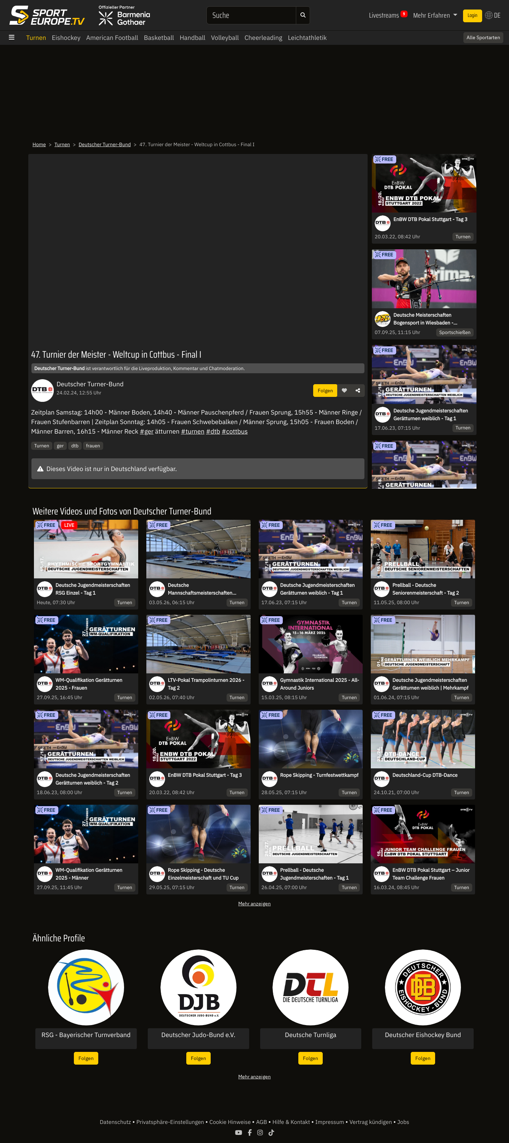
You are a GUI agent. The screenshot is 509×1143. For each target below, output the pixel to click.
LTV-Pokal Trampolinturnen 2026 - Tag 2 (206, 684)
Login (473, 15)
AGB (262, 1122)
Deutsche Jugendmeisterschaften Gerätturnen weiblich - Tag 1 (430, 414)
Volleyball (225, 38)
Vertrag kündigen (371, 1122)
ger (60, 445)
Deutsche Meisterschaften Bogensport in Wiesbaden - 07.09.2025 (423, 319)
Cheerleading (263, 38)
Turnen (36, 38)
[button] (344, 390)
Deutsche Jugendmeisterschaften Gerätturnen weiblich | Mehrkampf (430, 684)
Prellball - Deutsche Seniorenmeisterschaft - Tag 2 (425, 589)
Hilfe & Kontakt (292, 1122)
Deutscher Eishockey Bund (423, 1035)
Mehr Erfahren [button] (432, 15)
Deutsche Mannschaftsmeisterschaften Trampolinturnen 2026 (200, 589)
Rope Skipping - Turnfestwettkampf (319, 775)
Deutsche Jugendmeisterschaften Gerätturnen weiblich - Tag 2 (92, 779)
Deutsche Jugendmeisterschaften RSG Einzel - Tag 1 (92, 589)
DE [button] (493, 15)
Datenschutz (116, 1122)
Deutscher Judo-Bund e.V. (198, 1035)
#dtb (213, 431)
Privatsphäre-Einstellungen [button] (170, 1122)
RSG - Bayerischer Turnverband (85, 1035)
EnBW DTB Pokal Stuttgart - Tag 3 (430, 219)
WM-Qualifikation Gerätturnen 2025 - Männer (88, 874)
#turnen (192, 431)
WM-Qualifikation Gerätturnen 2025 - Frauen (88, 684)
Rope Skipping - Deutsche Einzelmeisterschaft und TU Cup (203, 874)
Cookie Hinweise (230, 1122)
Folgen (325, 390)
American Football (112, 38)
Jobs (403, 1122)
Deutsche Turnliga (311, 1035)
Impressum (330, 1122)
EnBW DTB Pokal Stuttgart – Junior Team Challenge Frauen (430, 874)
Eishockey (66, 38)
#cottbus (235, 431)
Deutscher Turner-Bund (104, 144)
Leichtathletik (307, 38)
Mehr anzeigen (254, 903)
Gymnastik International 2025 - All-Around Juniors (319, 684)
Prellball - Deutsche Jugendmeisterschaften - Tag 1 (314, 874)
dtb (74, 445)
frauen (93, 445)
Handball (192, 38)
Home (39, 144)
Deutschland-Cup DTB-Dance (424, 775)
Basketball (159, 38)
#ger (147, 431)
